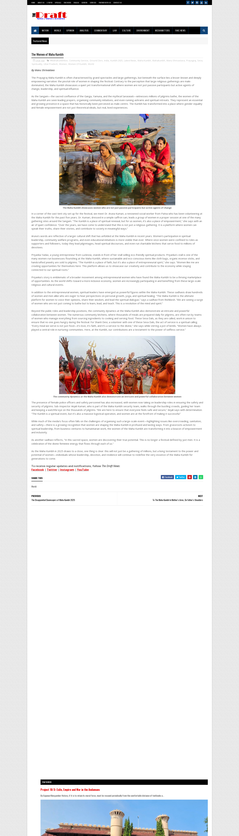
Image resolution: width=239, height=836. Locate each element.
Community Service (78, 61)
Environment (143, 30)
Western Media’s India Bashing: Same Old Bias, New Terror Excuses (187, 600)
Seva (87, 64)
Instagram (67, 549)
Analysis (84, 30)
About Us (41, 2)
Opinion (70, 30)
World (57, 30)
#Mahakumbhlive (59, 61)
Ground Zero (96, 61)
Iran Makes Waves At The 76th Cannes (186, 555)
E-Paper (49, 2)
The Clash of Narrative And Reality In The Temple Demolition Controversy (187, 396)
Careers (84, 2)
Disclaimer (44, 815)
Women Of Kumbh (137, 64)
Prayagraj (78, 64)
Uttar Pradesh (110, 64)
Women (122, 64)
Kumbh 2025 (116, 61)
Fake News (67, 2)
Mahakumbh (46, 64)
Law (115, 30)
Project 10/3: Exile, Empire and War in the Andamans (178, 334)
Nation (45, 30)
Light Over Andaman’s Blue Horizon (184, 619)
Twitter (52, 549)
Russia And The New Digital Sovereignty (186, 497)
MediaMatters (162, 30)
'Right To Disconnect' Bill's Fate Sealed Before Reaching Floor (186, 573)
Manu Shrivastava (63, 64)
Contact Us (117, 2)
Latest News (130, 61)
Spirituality (96, 64)
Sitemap (43, 820)
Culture (126, 30)
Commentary (100, 30)
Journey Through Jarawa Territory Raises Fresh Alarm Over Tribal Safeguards (187, 417)
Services (93, 2)
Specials (58, 2)
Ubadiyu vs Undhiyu (178, 677)
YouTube (83, 549)
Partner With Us (105, 2)
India (106, 61)
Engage (76, 2)
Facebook (37, 549)
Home (33, 2)
